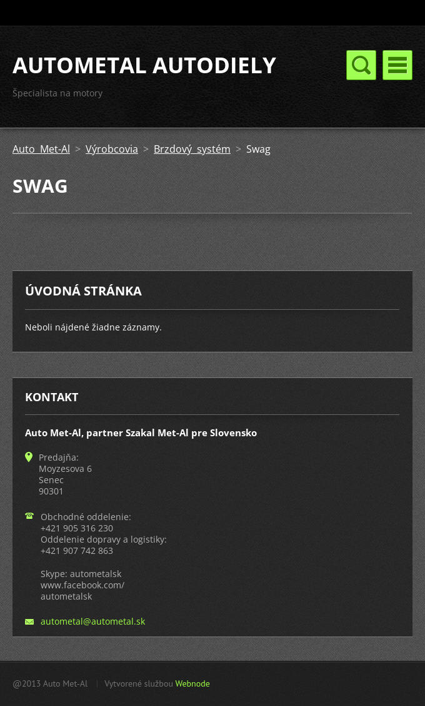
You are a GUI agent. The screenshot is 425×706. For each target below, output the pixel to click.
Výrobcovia (112, 149)
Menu (397, 65)
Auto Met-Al (41, 149)
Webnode (192, 683)
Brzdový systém (192, 149)
